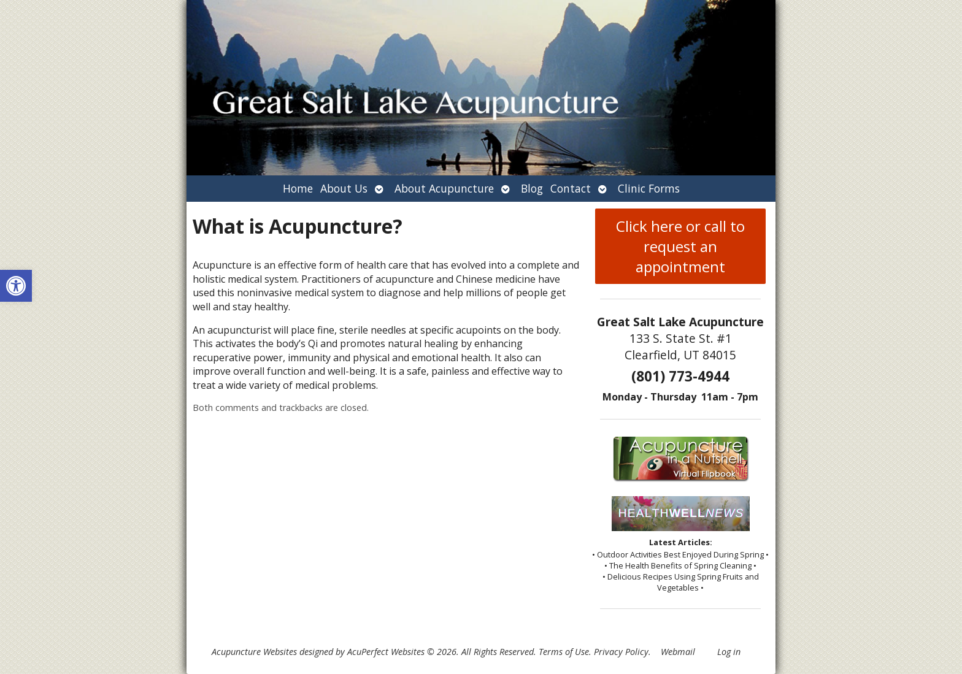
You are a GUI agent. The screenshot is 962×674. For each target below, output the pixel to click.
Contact (570, 188)
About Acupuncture (444, 188)
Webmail (678, 651)
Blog (532, 188)
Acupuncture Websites (254, 651)
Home (298, 188)
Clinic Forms (649, 188)
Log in (729, 651)
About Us (343, 188)
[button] (16, 286)
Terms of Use (564, 651)
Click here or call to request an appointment (680, 246)
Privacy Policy (621, 651)
